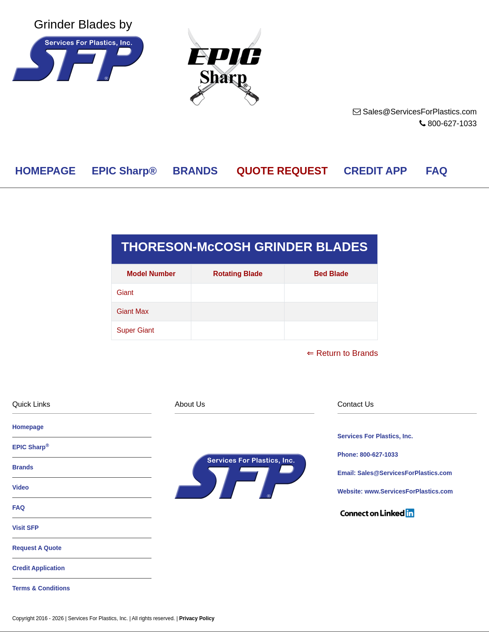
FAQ (436, 171)
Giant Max (133, 311)
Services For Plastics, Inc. (98, 618)
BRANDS (194, 171)
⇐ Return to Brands (342, 353)
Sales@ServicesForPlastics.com (420, 111)
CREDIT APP (375, 171)
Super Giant (135, 330)
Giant (125, 292)
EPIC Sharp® (123, 171)
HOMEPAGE (44, 171)
